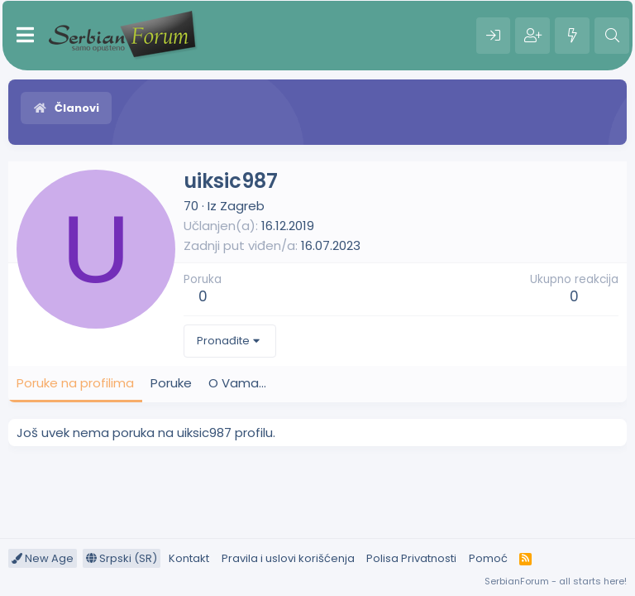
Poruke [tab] (171, 383)
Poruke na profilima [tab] (75, 383)
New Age (43, 558)
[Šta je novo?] (572, 35)
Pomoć (488, 558)
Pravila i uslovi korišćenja (288, 558)
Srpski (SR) (121, 558)
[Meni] (25, 35)
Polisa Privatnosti (411, 558)
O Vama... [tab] (237, 383)
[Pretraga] (611, 35)
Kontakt (189, 558)
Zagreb (242, 205)
